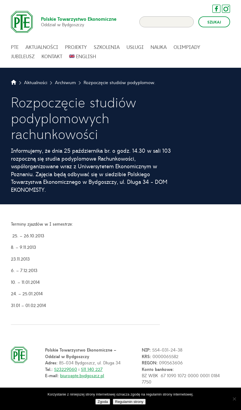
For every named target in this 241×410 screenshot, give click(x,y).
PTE (15, 47)
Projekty (76, 47)
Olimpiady (187, 47)
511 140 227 (91, 369)
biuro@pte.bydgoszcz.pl (82, 375)
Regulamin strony (129, 402)
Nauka (159, 47)
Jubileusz (23, 56)
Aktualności (41, 47)
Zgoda (103, 402)
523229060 (65, 369)
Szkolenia (107, 47)
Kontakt (52, 56)
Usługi (135, 47)
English (86, 56)
